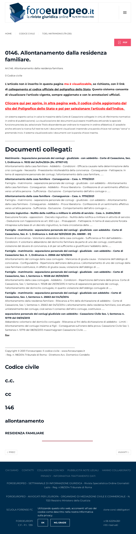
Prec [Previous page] (11, 452)
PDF (122, 42)
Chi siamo (11, 470)
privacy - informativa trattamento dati (68, 476)
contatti (28, 470)
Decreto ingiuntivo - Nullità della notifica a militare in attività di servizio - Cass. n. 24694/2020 (62, 213)
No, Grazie (60, 522)
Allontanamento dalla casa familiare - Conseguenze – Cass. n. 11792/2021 (49, 179)
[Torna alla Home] (51, 12)
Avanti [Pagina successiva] (123, 452)
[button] (125, 12)
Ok (42, 522)
